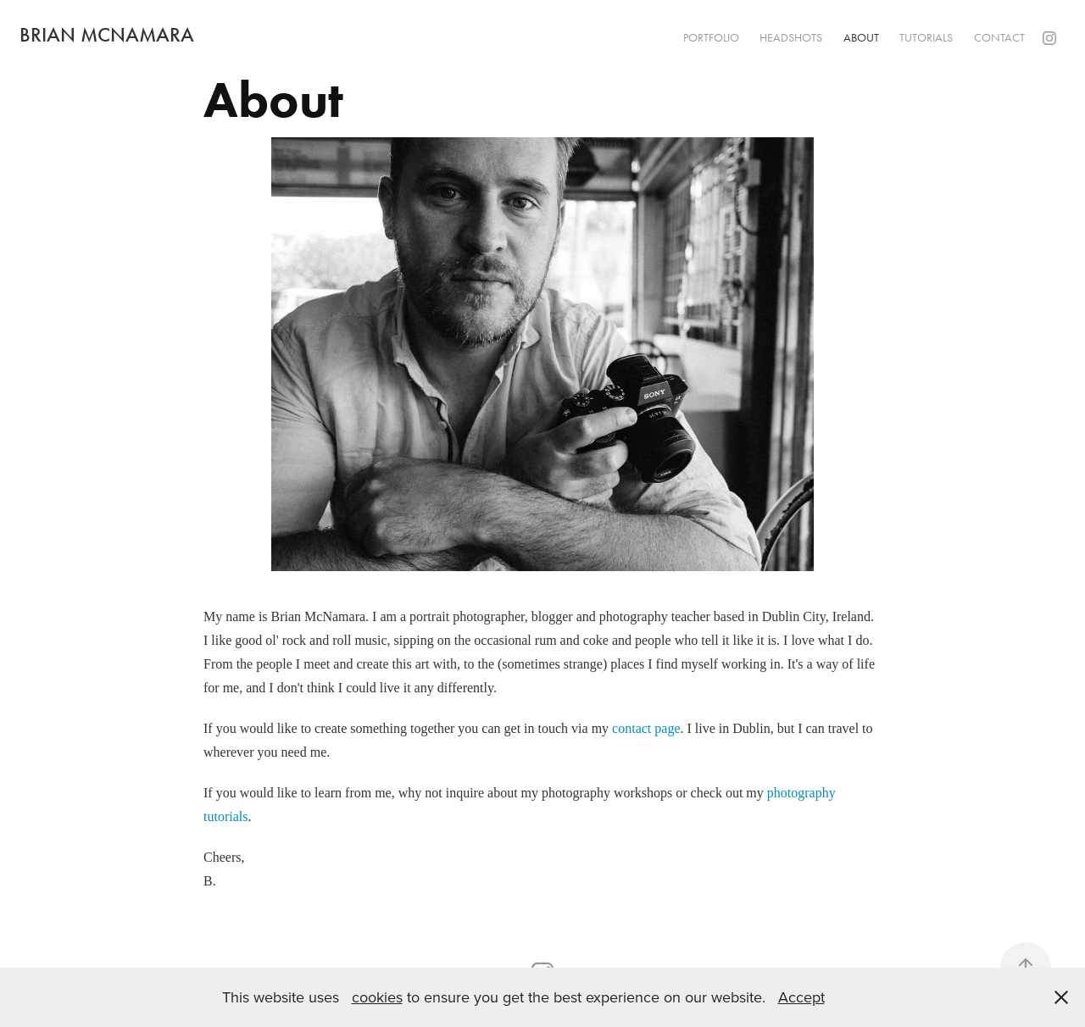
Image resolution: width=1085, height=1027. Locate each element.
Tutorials (926, 38)
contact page (646, 728)
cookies (377, 997)
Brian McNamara (106, 35)
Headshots (791, 38)
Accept (801, 997)
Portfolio (711, 38)
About (861, 38)
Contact (999, 38)
